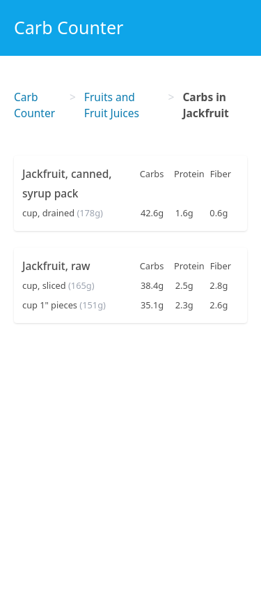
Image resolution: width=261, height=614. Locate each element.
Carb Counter (68, 27)
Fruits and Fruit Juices (111, 105)
